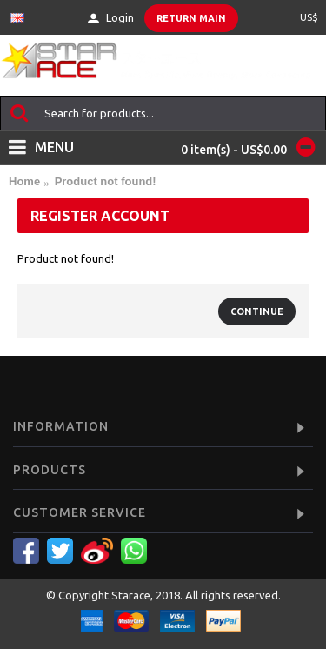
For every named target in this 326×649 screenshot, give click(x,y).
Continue (256, 311)
